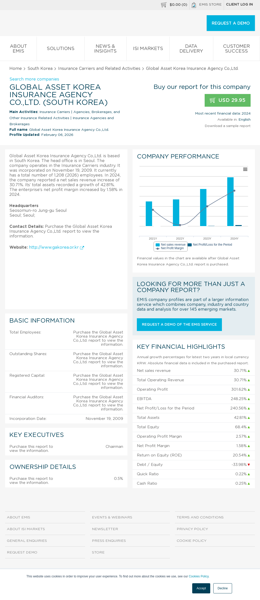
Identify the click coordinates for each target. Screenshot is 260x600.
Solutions (60, 49)
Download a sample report (228, 126)
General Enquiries (27, 541)
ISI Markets (148, 49)
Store (98, 552)
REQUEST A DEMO (231, 23)
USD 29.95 (228, 100)
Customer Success (236, 49)
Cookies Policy (198, 576)
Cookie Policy (191, 541)
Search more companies (34, 79)
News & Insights (105, 49)
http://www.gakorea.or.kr (56, 247)
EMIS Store (207, 5)
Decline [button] (223, 588)
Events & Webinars (112, 517)
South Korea (40, 69)
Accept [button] (201, 588)
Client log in (239, 4)
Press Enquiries (109, 541)
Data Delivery (191, 49)
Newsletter (105, 529)
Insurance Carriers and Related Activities (99, 69)
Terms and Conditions (200, 517)
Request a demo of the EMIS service (179, 324)
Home (15, 69)
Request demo (22, 552)
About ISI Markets (26, 529)
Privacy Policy (192, 529)
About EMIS (18, 49)
